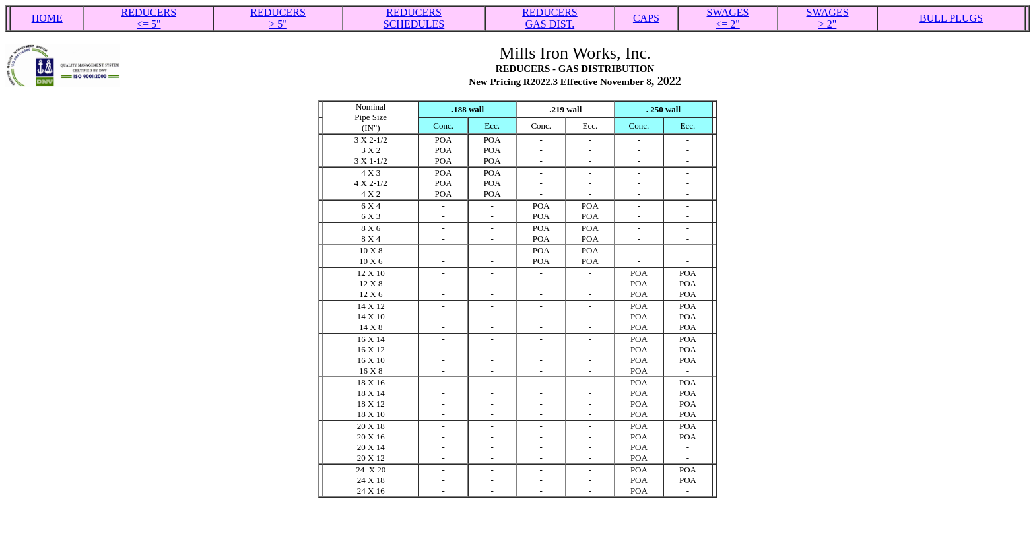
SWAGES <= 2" (728, 18)
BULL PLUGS (951, 18)
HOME (47, 18)
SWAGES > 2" (828, 18)
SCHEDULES (414, 24)
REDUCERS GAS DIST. (550, 18)
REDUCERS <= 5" (148, 18)
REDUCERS (414, 12)
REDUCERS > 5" (278, 18)
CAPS (646, 18)
